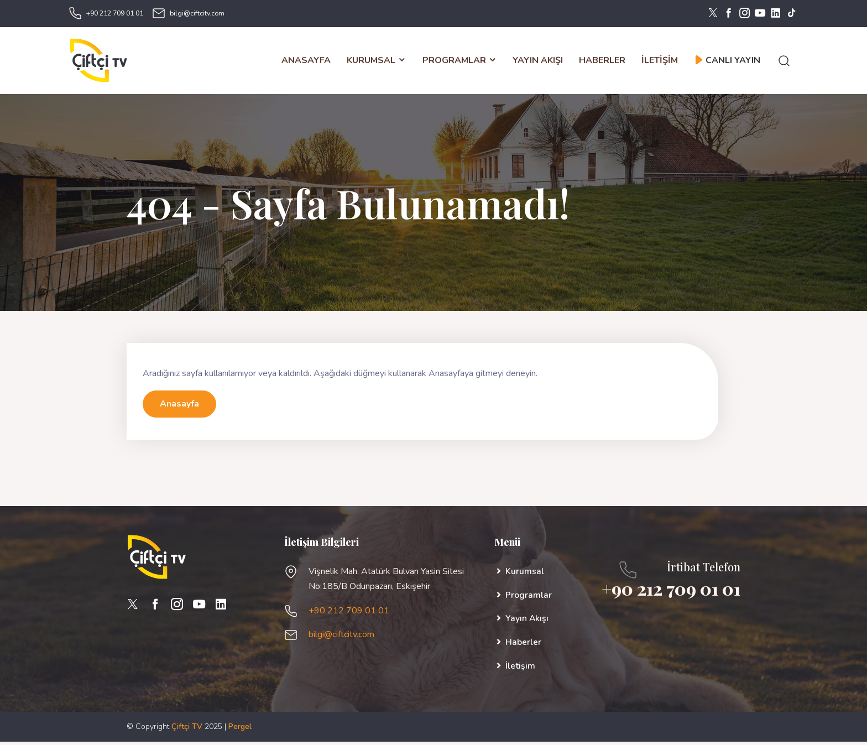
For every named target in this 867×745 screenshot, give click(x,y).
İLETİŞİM (659, 62)
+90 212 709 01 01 (114, 13)
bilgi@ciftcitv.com (197, 13)
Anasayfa (179, 407)
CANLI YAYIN (727, 62)
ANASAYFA (306, 62)
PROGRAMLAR (459, 62)
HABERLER (602, 62)
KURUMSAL (376, 62)
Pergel (240, 730)
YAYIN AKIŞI (538, 62)
